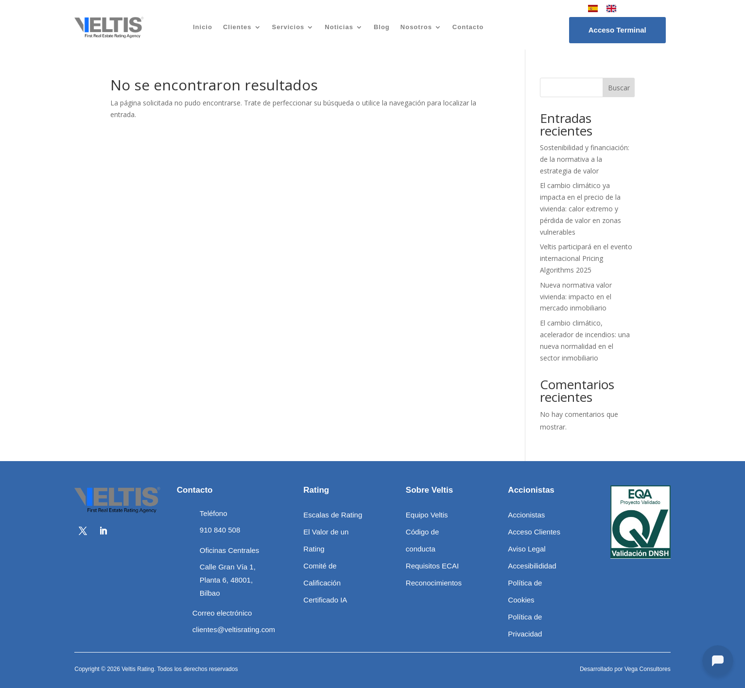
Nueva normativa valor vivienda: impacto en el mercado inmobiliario (576, 296)
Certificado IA (325, 600)
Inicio (202, 27)
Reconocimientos (434, 583)
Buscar (619, 87)
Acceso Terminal (617, 30)
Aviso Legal (526, 549)
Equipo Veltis (427, 515)
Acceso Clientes (534, 532)
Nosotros (416, 27)
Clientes (237, 27)
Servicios (288, 27)
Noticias (339, 27)
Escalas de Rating (332, 515)
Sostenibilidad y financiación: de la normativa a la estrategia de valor (584, 159)
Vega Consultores (647, 669)
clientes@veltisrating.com (233, 629)
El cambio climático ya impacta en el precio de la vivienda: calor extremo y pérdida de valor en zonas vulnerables (580, 208)
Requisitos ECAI (432, 566)
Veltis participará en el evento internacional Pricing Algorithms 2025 (586, 258)
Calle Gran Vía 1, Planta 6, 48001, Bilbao (228, 580)
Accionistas (526, 515)
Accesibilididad (532, 566)
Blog (382, 27)
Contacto (468, 27)
